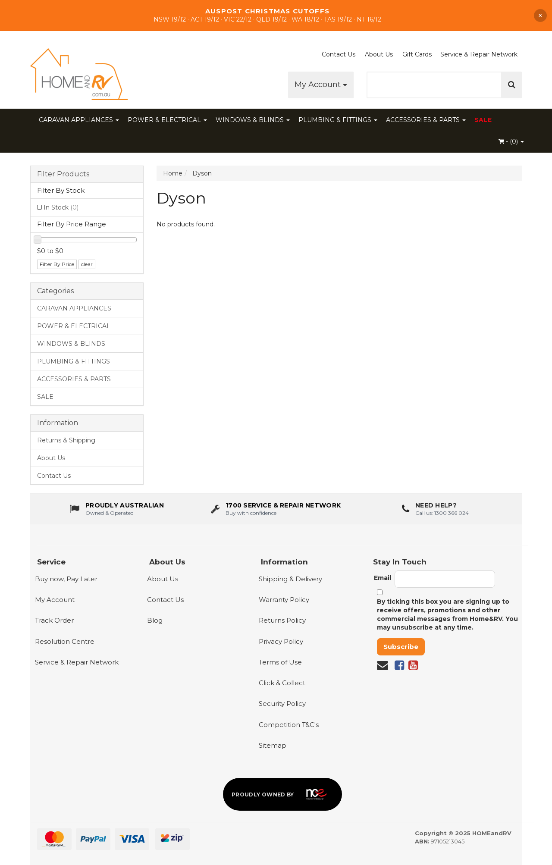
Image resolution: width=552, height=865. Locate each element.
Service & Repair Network (479, 54)
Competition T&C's (289, 725)
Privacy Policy (281, 641)
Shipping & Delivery (290, 579)
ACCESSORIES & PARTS (426, 120)
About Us (379, 54)
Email (382, 578)
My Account (321, 84)
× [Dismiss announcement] (540, 15)
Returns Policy (282, 620)
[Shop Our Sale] (276, 15)
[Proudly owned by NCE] (282, 794)
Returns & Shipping (66, 440)
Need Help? (436, 507)
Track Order (54, 620)
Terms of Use (280, 662)
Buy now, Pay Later (66, 579)
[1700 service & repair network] (275, 510)
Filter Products (63, 174)
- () (511, 141)
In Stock (61, 207)
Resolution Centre (64, 641)
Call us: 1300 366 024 (442, 514)
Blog (155, 620)
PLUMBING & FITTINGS (337, 120)
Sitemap (272, 745)
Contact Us (338, 54)
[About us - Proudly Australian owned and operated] (116, 510)
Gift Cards (417, 54)
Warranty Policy (284, 599)
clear (87, 264)
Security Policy (282, 703)
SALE (483, 120)
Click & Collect (282, 683)
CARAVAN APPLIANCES (79, 120)
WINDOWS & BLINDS (253, 120)
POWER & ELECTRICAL (167, 120)
